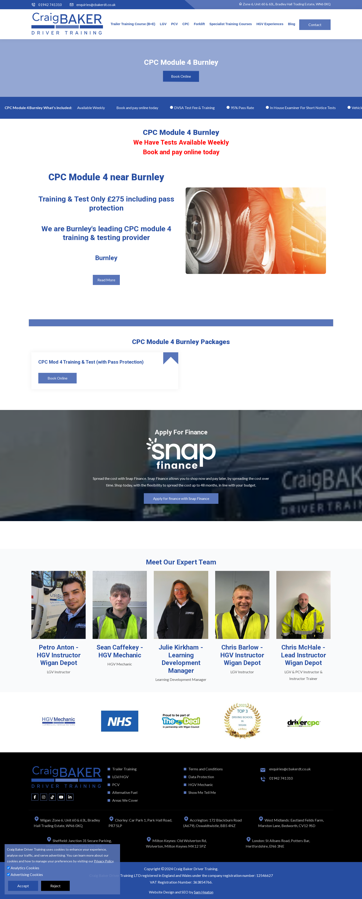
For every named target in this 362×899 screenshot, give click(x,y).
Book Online (181, 76)
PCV (174, 24)
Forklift (199, 24)
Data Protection (201, 776)
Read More (106, 280)
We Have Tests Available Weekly (82, 107)
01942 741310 (50, 4)
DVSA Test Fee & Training (196, 107)
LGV (163, 24)
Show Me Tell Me (202, 792)
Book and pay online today (141, 107)
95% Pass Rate (244, 107)
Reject (55, 886)
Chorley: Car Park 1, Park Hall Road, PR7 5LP (140, 823)
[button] (31, 530)
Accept (23, 886)
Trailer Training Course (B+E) (133, 24)
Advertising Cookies (25, 874)
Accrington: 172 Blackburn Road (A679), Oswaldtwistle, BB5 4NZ (212, 823)
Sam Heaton (203, 892)
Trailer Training (124, 769)
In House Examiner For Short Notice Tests (304, 107)
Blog (291, 24)
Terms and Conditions (205, 769)
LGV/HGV (120, 776)
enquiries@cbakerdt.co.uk (95, 4)
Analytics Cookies (23, 868)
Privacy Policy (103, 861)
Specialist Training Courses (230, 24)
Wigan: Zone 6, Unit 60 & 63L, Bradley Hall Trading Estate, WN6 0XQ (67, 823)
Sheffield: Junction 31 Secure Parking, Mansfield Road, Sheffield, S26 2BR (79, 843)
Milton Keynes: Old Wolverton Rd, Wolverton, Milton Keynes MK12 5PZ (176, 843)
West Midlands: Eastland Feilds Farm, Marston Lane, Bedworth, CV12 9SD (291, 823)
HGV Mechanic (200, 784)
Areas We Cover (125, 800)
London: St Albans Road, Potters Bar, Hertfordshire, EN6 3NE (278, 843)
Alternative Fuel (124, 792)
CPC (185, 24)
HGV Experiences (270, 24)
